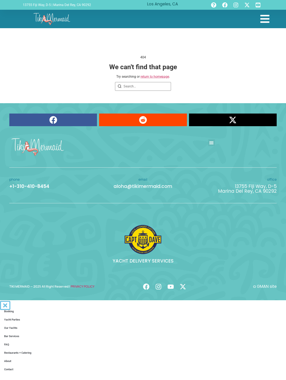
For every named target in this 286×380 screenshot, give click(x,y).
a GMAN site (265, 286)
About (7, 361)
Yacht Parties (12, 319)
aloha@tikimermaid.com (143, 186)
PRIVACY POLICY (83, 286)
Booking (9, 311)
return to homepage (155, 77)
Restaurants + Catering (17, 352)
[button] (53, 120)
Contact (8, 369)
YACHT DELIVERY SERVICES (143, 261)
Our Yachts (10, 327)
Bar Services (11, 336)
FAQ (6, 344)
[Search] (119, 86)
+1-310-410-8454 (29, 186)
